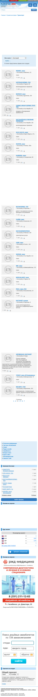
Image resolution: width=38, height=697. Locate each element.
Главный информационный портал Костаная (12, 688)
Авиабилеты (7, 451)
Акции (5, 447)
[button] (34, 10)
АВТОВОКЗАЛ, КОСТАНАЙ (23, 354)
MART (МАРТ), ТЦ (8, 489)
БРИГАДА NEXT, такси (22, 277)
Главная (3, 15)
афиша (34, 689)
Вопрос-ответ (7, 452)
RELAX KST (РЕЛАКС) (6, 476)
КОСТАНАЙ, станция (22, 300)
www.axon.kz (22, 694)
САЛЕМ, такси (20, 219)
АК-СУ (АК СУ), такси (22, 132)
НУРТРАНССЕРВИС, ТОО (23, 82)
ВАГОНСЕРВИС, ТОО (22, 206)
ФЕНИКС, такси (20, 70)
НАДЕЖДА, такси (21, 155)
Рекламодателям (8, 456)
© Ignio (4, 684)
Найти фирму (19, 499)
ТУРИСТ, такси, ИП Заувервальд (25, 375)
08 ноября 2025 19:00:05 (9, 545)
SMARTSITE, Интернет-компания (8, 470)
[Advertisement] (11, 517)
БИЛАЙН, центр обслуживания (7, 492)
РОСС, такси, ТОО (21, 289)
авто (18, 689)
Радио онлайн (7, 449)
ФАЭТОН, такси (20, 144)
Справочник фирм (11, 15)
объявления (14, 689)
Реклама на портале (8, 503)
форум (2, 690)
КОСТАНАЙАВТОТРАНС (23, 231)
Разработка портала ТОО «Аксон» (9, 694)
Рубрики (33, 495)
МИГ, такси (19, 266)
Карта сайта (6, 454)
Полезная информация (10, 443)
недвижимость (23, 689)
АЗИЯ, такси (19, 242)
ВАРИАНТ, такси (20, 94)
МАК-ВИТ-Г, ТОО (20, 387)
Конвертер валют (19, 533)
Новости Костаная (5, 689)
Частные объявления (9, 445)
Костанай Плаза (7, 487)
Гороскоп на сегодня (9, 668)
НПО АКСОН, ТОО (8, 473)
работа (29, 689)
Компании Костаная (8, 466)
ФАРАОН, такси (20, 254)
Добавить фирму (6, 495)
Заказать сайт (7, 458)
